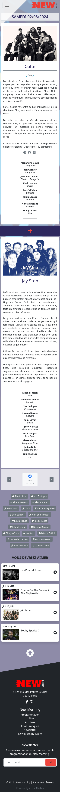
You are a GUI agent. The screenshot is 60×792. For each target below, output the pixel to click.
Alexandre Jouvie (45, 508)
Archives (30, 722)
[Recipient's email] (25, 762)
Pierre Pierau (40, 502)
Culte (26, 508)
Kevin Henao (19, 520)
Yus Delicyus (39, 496)
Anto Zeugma (19, 545)
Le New (30, 718)
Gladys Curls (11, 533)
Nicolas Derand (40, 526)
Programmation (30, 714)
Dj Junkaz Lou (40, 545)
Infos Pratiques (30, 726)
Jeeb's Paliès (39, 520)
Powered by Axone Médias (30, 788)
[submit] (50, 762)
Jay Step (28, 533)
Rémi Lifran (19, 496)
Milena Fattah (47, 533)
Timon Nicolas (19, 502)
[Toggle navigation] (7, 5)
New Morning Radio (30, 733)
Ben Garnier (16, 514)
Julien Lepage (18, 526)
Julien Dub (10, 508)
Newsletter (30, 730)
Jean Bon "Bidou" (39, 514)
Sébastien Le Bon (18, 539)
